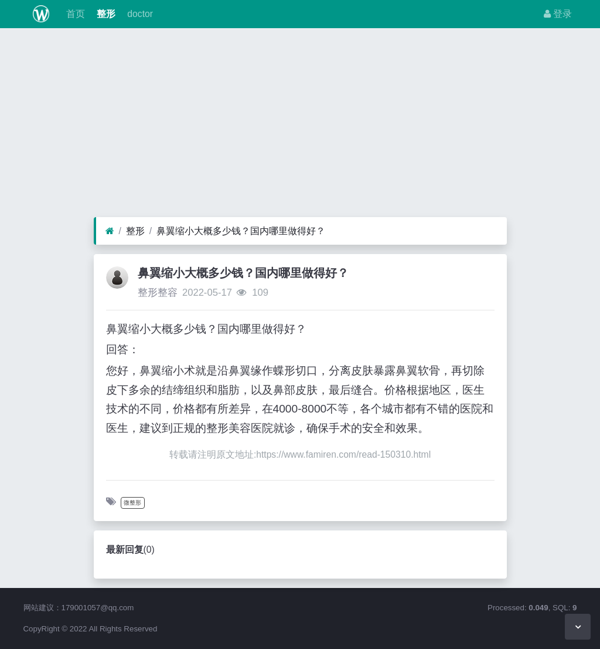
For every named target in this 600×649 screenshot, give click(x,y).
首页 (73, 14)
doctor (139, 14)
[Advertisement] (300, 125)
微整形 (132, 502)
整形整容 (158, 292)
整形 (104, 14)
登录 (558, 14)
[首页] (109, 231)
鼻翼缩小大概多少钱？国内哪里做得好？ (240, 231)
